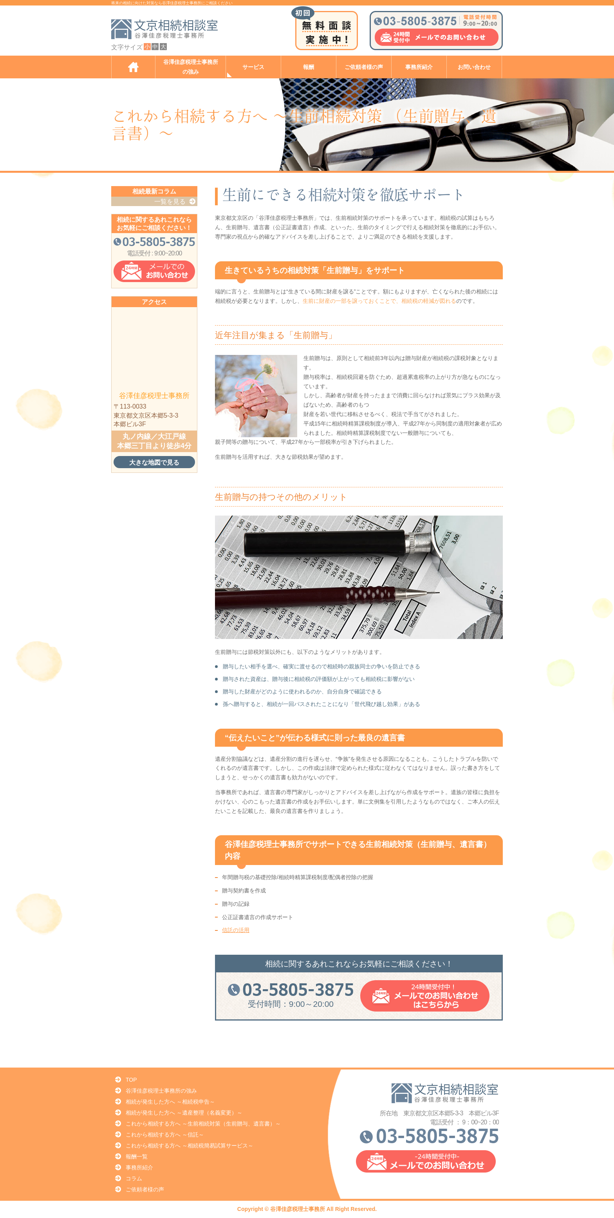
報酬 (308, 67)
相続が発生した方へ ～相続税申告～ (170, 1102)
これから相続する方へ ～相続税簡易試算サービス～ (189, 1145)
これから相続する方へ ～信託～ (165, 1134)
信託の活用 (235, 930)
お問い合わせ (474, 67)
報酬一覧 (137, 1156)
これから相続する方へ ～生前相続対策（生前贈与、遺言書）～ (203, 1123)
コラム (134, 1178)
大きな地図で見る (154, 462)
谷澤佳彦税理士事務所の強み (190, 67)
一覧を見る (170, 201)
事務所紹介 (419, 67)
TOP (131, 1080)
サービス (253, 67)
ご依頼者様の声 (364, 67)
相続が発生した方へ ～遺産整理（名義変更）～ (184, 1112)
